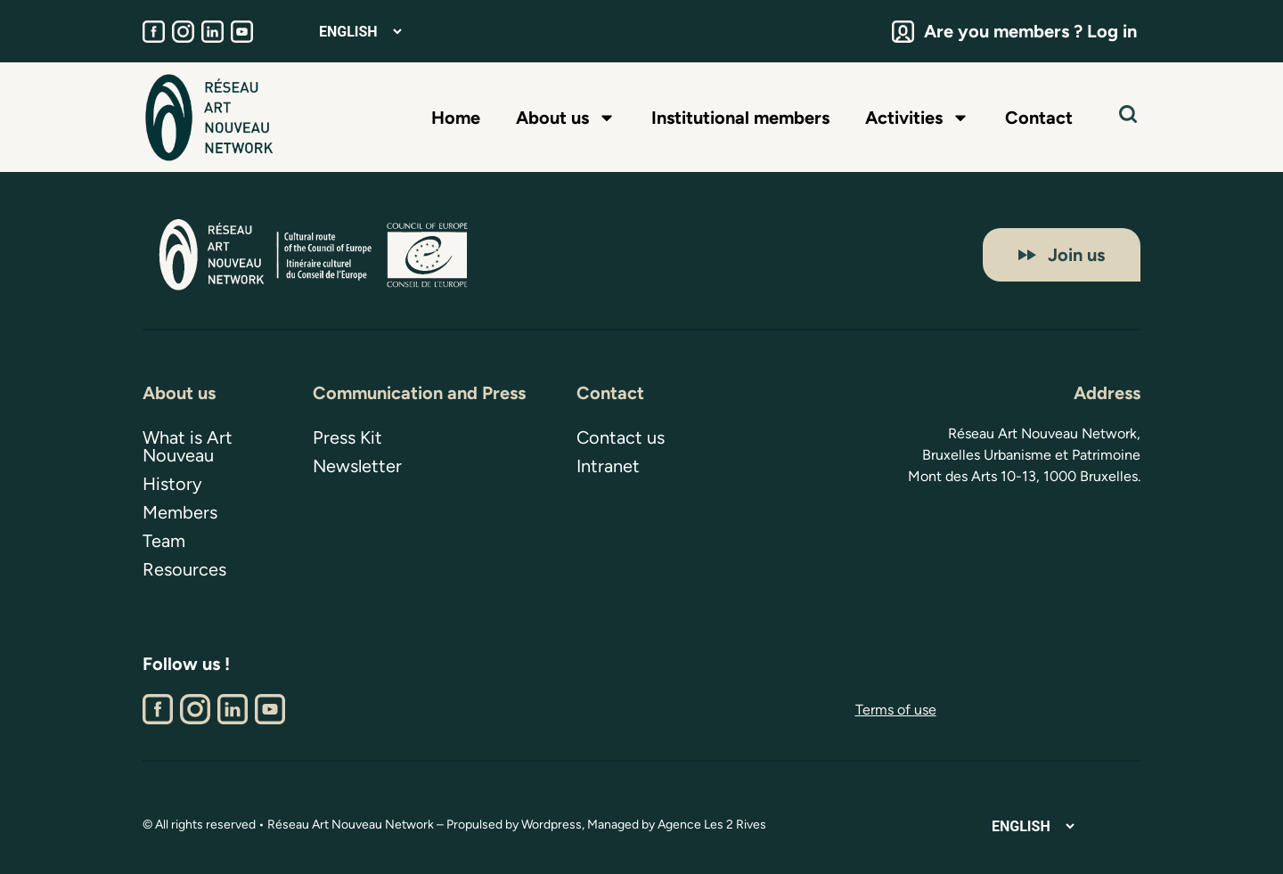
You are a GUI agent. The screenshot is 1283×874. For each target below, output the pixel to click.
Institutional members (740, 117)
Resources (184, 569)
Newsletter (357, 466)
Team (164, 540)
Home (455, 117)
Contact (1039, 117)
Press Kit (347, 437)
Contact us (620, 437)
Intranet (608, 466)
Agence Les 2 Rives (712, 824)
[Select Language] (360, 31)
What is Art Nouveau (188, 446)
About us (566, 117)
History (172, 483)
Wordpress (551, 824)
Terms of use (895, 709)
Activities (917, 117)
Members (180, 512)
